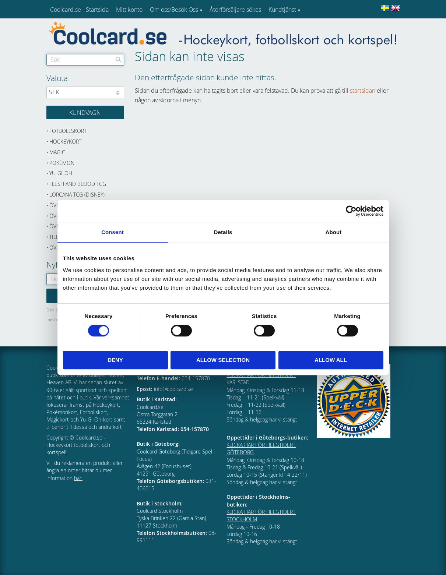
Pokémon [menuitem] (61, 162)
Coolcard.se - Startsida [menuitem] (79, 10)
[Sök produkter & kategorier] (85, 60)
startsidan (362, 91)
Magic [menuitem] (57, 152)
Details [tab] (223, 232)
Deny (115, 360)
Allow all (331, 360)
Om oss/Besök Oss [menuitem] (174, 10)
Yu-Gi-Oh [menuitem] (60, 173)
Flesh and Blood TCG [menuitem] (77, 183)
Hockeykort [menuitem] (65, 141)
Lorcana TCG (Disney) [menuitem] (77, 194)
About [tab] (334, 232)
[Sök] (118, 59)
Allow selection (223, 360)
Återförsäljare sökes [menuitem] (235, 10)
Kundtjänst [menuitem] (282, 10)
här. (78, 478)
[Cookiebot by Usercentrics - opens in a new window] (351, 210)
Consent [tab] (112, 232)
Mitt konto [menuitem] (129, 10)
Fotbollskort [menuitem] (68, 130)
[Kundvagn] (85, 112)
